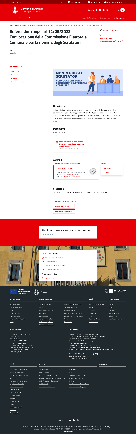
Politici (12, 322)
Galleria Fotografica (114, 313)
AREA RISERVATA (67, 431)
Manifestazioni (93, 322)
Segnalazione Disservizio (17, 384)
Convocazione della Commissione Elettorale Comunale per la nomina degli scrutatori (71, 144)
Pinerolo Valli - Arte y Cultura (77, 375)
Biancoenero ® (75, 429)
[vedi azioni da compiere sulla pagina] (113, 30)
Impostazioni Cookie (16, 401)
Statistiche (13, 410)
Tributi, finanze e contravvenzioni (73, 316)
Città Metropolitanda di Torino (48, 375)
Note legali (13, 398)
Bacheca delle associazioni (97, 304)
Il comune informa (94, 319)
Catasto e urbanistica (45, 319)
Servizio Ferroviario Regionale (77, 387)
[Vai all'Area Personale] (113, 2)
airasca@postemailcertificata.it (22, 345)
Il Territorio (112, 310)
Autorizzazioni (43, 316)
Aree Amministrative (16, 307)
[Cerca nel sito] (122, 10)
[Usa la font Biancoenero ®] (75, 2)
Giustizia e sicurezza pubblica (72, 304)
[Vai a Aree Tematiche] (93, 2)
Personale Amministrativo (17, 319)
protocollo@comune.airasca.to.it (70, 176)
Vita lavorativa (68, 322)
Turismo (66, 319)
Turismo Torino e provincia (76, 378)
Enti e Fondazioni (15, 316)
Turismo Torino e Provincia (47, 387)
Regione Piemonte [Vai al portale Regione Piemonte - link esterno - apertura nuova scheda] (16, 2)
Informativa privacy (15, 395)
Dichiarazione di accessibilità (18, 372)
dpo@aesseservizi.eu (79, 356)
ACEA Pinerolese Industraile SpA (49, 381)
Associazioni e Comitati (115, 319)
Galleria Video (113, 316)
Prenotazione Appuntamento (18, 381)
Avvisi (90, 316)
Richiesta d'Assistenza (16, 387)
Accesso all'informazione (89, 18)
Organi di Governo (15, 304)
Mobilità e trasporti (69, 310)
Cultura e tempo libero (46, 322)
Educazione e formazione (46, 325)
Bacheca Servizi (14, 390)
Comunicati (92, 313)
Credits (12, 404)
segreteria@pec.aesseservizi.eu (81, 358)
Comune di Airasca (32, 8)
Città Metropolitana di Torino (30, 11)
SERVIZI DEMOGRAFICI (64, 169)
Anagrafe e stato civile (46, 310)
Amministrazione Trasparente (18, 369)
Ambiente (42, 307)
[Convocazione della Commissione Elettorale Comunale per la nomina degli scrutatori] (56, 142)
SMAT (70, 372)
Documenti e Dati (15, 313)
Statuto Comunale (15, 392)
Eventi (111, 304)
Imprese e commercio (70, 307)
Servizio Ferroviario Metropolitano (79, 384)
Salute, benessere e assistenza (73, 313)
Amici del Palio (43, 369)
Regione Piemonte (44, 372)
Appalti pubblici (43, 313)
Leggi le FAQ (13, 378)
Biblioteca (92, 310)
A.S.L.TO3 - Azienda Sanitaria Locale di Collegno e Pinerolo (56, 378)
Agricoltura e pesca (45, 304)
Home (11, 25)
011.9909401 (16, 336)
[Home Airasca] (27, 10)
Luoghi (111, 307)
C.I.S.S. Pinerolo (43, 384)
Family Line (72, 381)
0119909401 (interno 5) (70, 174)
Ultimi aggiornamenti (16, 407)
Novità (17, 25)
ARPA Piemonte (73, 369)
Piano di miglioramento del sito (19, 375)
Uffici (11, 310)
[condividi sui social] (103, 30)
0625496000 (16, 339)
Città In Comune (103, 426)
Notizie (23, 25)
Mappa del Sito (14, 413)
